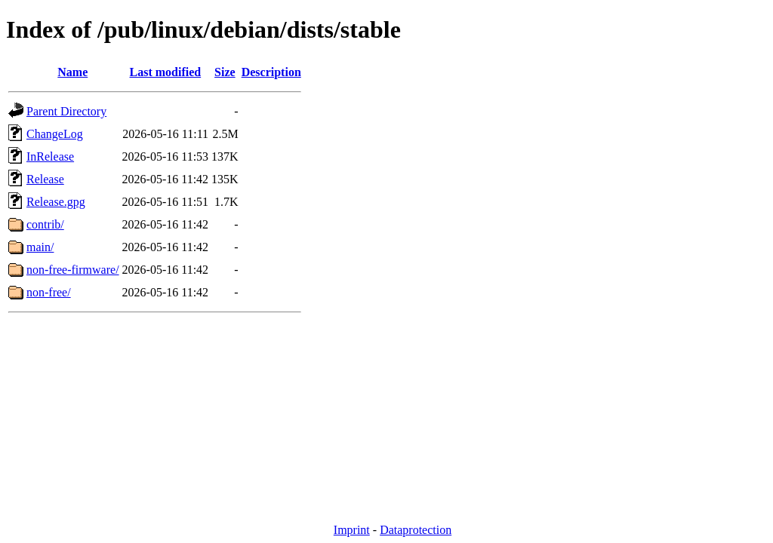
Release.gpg (55, 201)
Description (271, 72)
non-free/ (48, 292)
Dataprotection (415, 529)
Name (72, 72)
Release (45, 179)
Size (225, 72)
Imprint (352, 529)
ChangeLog (54, 133)
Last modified (166, 72)
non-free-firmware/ (72, 269)
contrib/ (45, 224)
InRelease (50, 156)
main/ (40, 247)
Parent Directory (66, 111)
